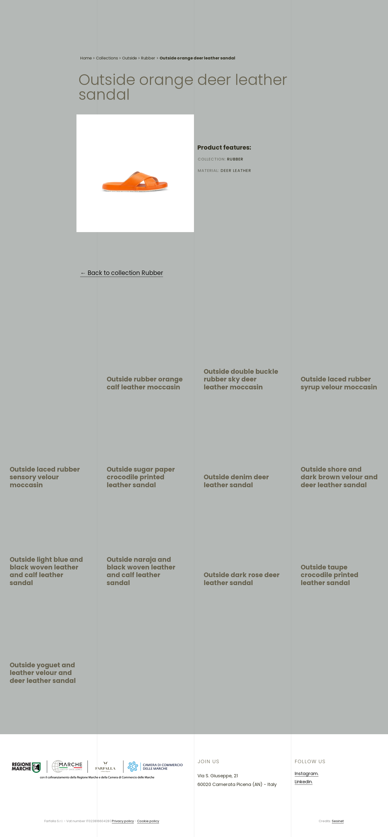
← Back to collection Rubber (121, 273)
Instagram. (306, 773)
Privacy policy (123, 821)
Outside (129, 62)
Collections (107, 62)
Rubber (148, 62)
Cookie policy (148, 821)
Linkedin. (304, 782)
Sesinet (338, 821)
